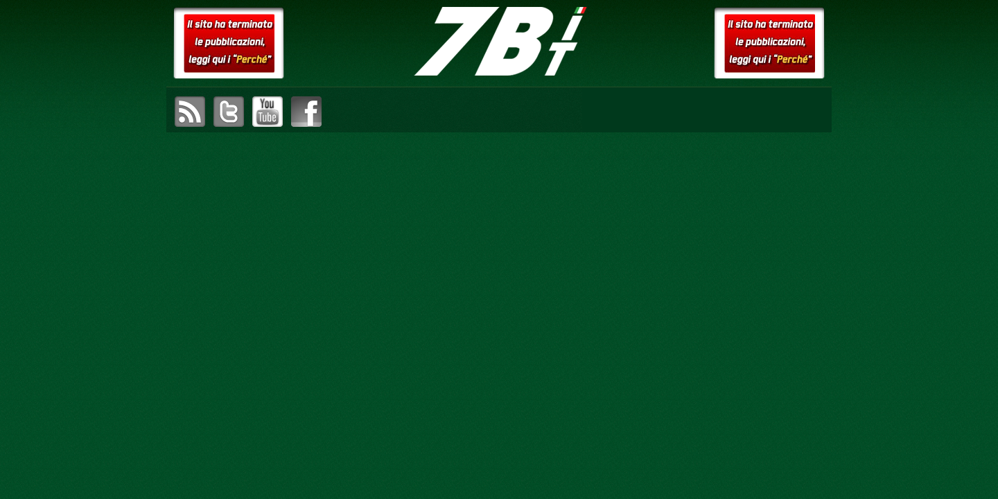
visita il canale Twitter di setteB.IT (228, 111)
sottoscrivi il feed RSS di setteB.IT (190, 111)
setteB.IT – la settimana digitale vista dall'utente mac (499, 41)
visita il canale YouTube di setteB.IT (267, 111)
